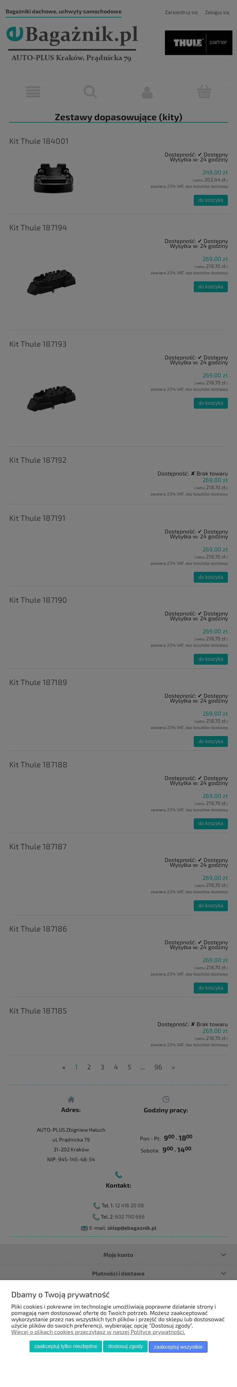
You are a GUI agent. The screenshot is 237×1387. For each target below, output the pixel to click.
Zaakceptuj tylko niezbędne (65, 1347)
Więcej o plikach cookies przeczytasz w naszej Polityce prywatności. (98, 1332)
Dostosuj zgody (125, 1347)
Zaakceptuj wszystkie (178, 1347)
